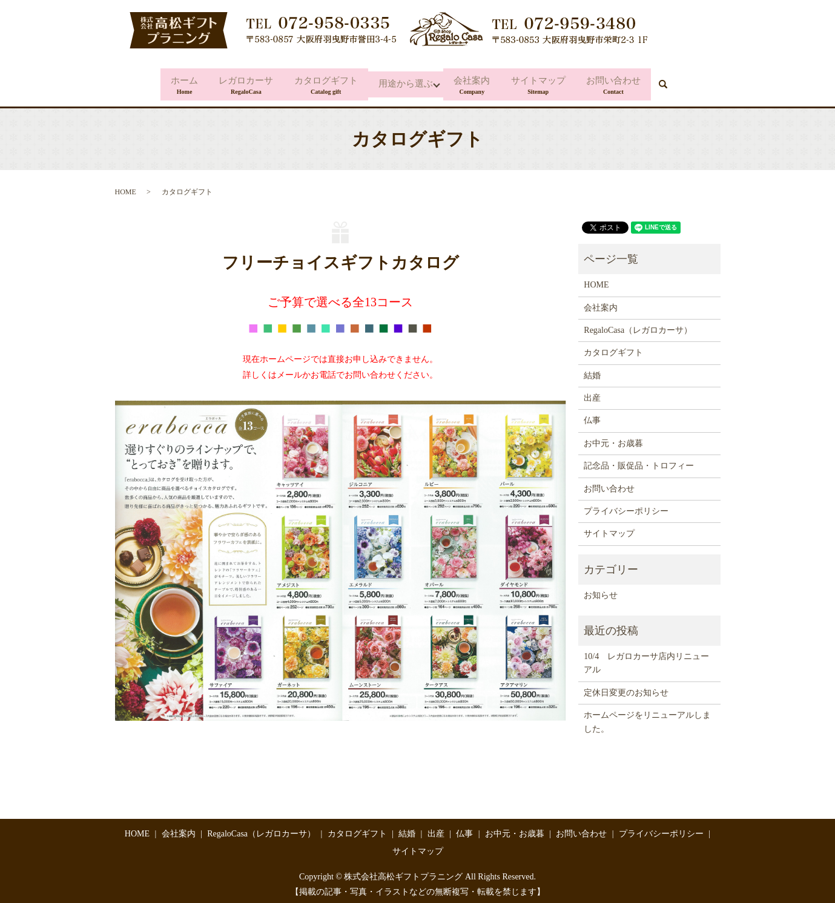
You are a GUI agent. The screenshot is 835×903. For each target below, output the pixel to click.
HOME (125, 187)
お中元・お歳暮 (613, 438)
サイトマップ (544, 83)
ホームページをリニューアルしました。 (647, 717)
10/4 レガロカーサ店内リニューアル (646, 658)
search (679, 82)
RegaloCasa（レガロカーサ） (638, 325)
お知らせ (601, 590)
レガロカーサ (240, 83)
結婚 (592, 370)
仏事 (592, 415)
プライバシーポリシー (626, 506)
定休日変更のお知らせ (626, 687)
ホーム (176, 83)
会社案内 (475, 83)
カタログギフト (323, 83)
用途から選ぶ (405, 83)
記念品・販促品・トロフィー (639, 460)
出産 (592, 393)
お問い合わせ (622, 83)
